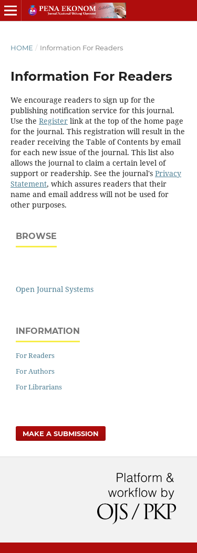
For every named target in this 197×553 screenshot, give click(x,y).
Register (53, 121)
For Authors (35, 371)
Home (22, 48)
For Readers (35, 355)
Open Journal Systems (55, 289)
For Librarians (39, 387)
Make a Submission (61, 433)
